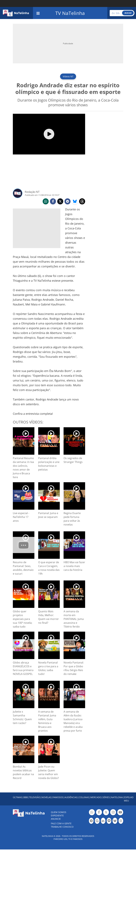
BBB (25, 797)
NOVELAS (46, 797)
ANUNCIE (56, 818)
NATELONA (117, 797)
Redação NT (32, 192)
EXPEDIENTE (57, 815)
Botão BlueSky (115, 821)
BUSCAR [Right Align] (127, 13)
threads (82, 201)
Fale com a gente (61, 823)
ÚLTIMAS (17, 797)
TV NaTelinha (70, 13)
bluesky (75, 201)
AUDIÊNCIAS (71, 797)
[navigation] (38, 13)
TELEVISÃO (34, 797)
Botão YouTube (120, 812)
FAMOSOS (58, 797)
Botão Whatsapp (92, 812)
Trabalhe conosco (62, 826)
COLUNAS (84, 797)
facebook (53, 201)
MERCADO (95, 797)
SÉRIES (106, 797)
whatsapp (46, 201)
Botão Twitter (106, 812)
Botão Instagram (113, 812)
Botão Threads (121, 821)
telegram (68, 201)
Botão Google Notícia (97, 821)
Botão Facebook (99, 812)
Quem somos (58, 812)
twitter (60, 201)
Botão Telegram (91, 821)
